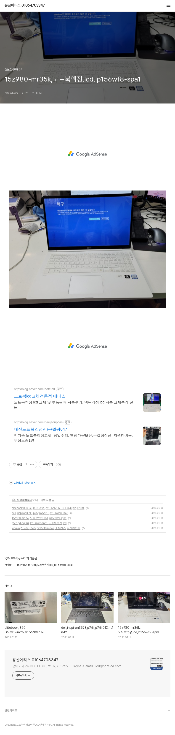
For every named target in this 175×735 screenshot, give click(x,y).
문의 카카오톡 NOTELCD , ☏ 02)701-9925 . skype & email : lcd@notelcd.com (66, 666)
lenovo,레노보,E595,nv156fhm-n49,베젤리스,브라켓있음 (46, 528)
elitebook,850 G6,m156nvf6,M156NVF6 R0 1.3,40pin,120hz (48, 508)
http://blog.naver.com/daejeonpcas (38, 422)
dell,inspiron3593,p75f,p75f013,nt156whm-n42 (40, 513)
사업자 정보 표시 (23, 483)
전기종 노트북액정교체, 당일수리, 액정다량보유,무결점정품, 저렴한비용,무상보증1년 (73, 437)
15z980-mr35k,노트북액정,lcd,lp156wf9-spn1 (39, 518)
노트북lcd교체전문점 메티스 (40, 396)
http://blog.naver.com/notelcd (34, 389)
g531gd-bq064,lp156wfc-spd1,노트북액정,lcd (39, 523)
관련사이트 (11, 710)
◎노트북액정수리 (22, 500)
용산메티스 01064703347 (25, 5)
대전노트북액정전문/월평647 (40, 429)
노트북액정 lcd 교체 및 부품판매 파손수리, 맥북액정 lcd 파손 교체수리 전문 (73, 404)
